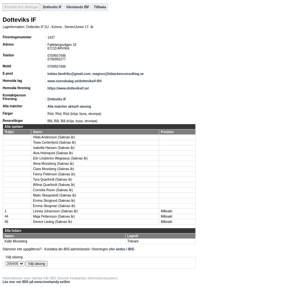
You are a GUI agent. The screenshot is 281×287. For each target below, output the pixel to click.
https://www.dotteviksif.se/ (68, 88)
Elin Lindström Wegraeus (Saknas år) (60, 158)
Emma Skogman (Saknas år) (54, 206)
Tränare (133, 241)
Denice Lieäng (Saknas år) (52, 222)
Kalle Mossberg (16, 241)
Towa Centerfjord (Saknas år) (54, 142)
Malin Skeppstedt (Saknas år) (54, 195)
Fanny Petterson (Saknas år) (54, 174)
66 (6, 222)
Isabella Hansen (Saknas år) (53, 148)
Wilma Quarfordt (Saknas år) (54, 185)
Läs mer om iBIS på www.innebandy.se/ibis (36, 282)
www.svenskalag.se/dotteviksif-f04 (74, 81)
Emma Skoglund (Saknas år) (54, 200)
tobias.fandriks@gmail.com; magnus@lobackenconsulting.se (95, 74)
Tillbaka (100, 7)
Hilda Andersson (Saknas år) (54, 137)
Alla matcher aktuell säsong (69, 106)
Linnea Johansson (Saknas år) (55, 211)
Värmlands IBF (77, 7)
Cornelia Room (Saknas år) (53, 190)
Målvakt (166, 211)
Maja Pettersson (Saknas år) (54, 216)
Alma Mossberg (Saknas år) (53, 163)
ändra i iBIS (125, 249)
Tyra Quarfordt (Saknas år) (52, 179)
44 (6, 216)
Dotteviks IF (52, 7)
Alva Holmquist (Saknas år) (53, 153)
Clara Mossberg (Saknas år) (53, 169)
